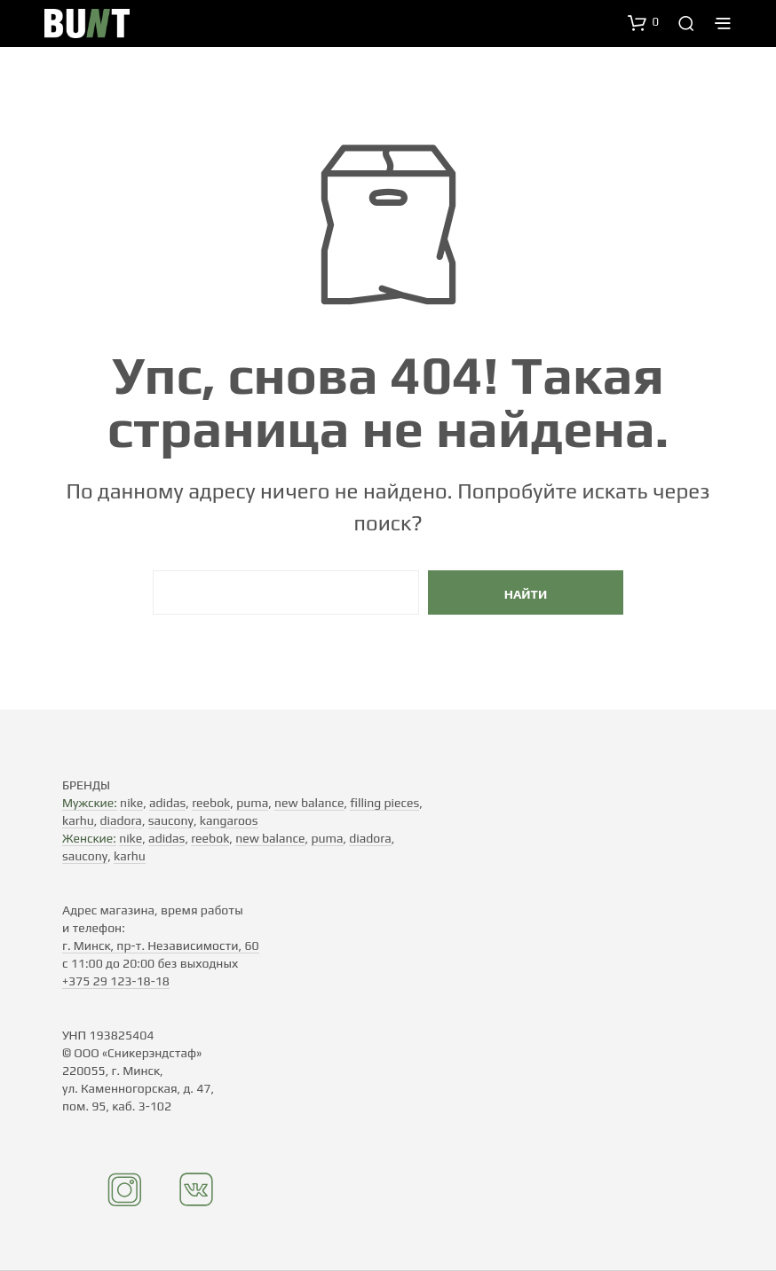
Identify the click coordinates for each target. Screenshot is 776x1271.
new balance (309, 803)
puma (252, 803)
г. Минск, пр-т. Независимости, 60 (160, 946)
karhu (78, 821)
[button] (643, 22)
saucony (171, 821)
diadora (121, 821)
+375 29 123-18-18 (116, 981)
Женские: (89, 838)
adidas (167, 803)
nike (131, 803)
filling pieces (384, 803)
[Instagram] (125, 1203)
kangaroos (229, 821)
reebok (211, 803)
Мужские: (89, 803)
